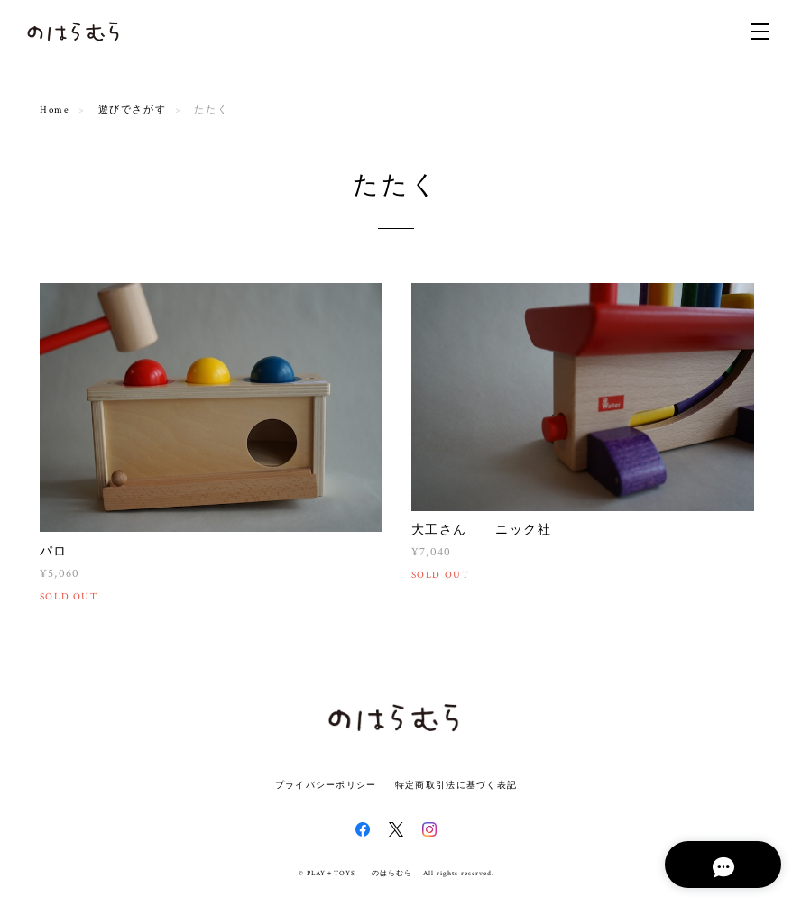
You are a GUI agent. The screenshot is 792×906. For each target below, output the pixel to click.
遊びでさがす (132, 110)
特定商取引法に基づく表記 (456, 785)
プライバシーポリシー (326, 785)
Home (54, 110)
